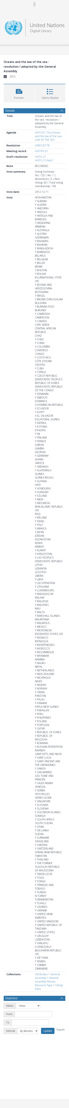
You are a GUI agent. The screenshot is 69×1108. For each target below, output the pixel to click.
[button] (19, 92)
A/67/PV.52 (41, 151)
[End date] (30, 1022)
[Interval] (27, 1031)
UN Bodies (41, 974)
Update (47, 1031)
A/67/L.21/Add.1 (44, 160)
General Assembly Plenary (46, 979)
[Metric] (28, 1006)
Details (10, 111)
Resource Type (43, 985)
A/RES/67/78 (42, 145)
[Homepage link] (34, 27)
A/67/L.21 (40, 156)
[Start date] (33, 1014)
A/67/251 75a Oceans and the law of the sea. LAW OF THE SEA (48, 136)
